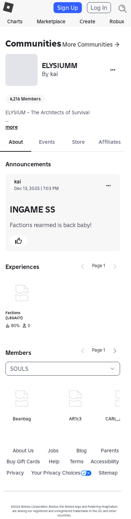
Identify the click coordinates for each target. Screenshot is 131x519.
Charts (15, 21)
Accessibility (105, 461)
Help (54, 461)
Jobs (53, 450)
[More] (113, 69)
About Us (23, 450)
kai (54, 74)
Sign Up (67, 7)
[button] (18, 241)
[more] (108, 185)
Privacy (15, 473)
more (11, 127)
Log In (99, 7)
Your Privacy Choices (61, 473)
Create (87, 21)
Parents (110, 450)
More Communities (87, 44)
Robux (117, 21)
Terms (77, 461)
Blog (81, 450)
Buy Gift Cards (23, 461)
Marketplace (51, 21)
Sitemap (108, 473)
